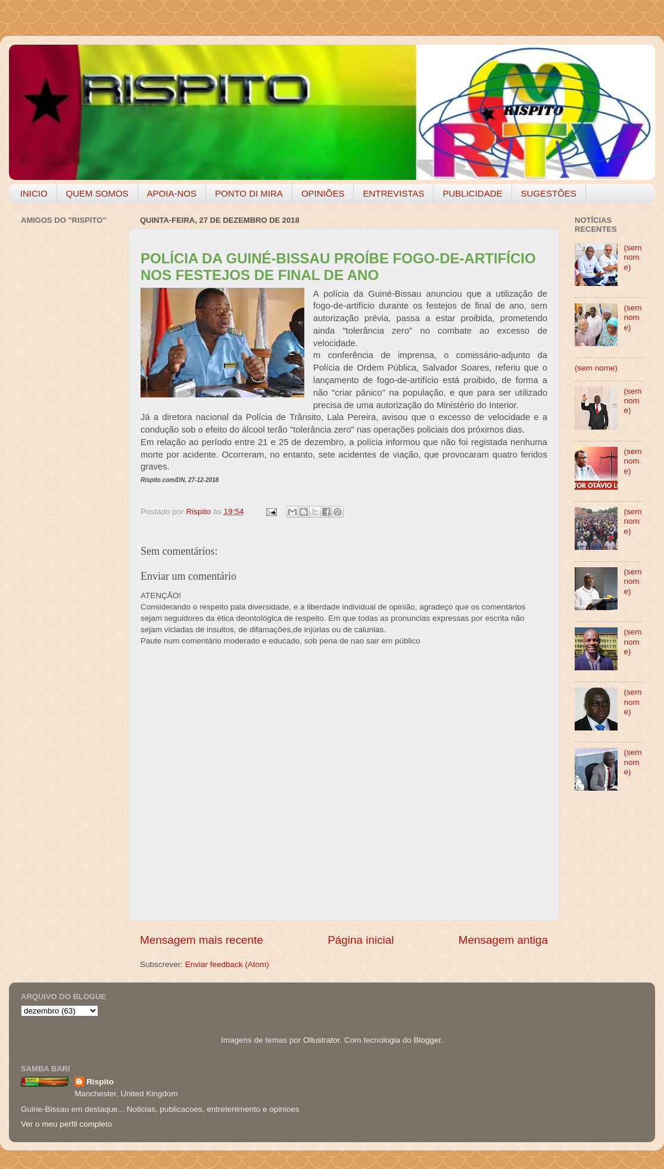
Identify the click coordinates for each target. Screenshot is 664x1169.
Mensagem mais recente (201, 940)
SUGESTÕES (548, 193)
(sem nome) (632, 257)
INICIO (34, 193)
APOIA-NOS (172, 193)
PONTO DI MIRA (249, 193)
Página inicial (361, 940)
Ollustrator (321, 1040)
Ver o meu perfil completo (66, 1124)
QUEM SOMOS (97, 193)
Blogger (427, 1040)
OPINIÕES (323, 193)
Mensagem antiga (503, 940)
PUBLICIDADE (472, 193)
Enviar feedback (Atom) (227, 964)
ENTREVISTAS (393, 193)
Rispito (100, 1081)
